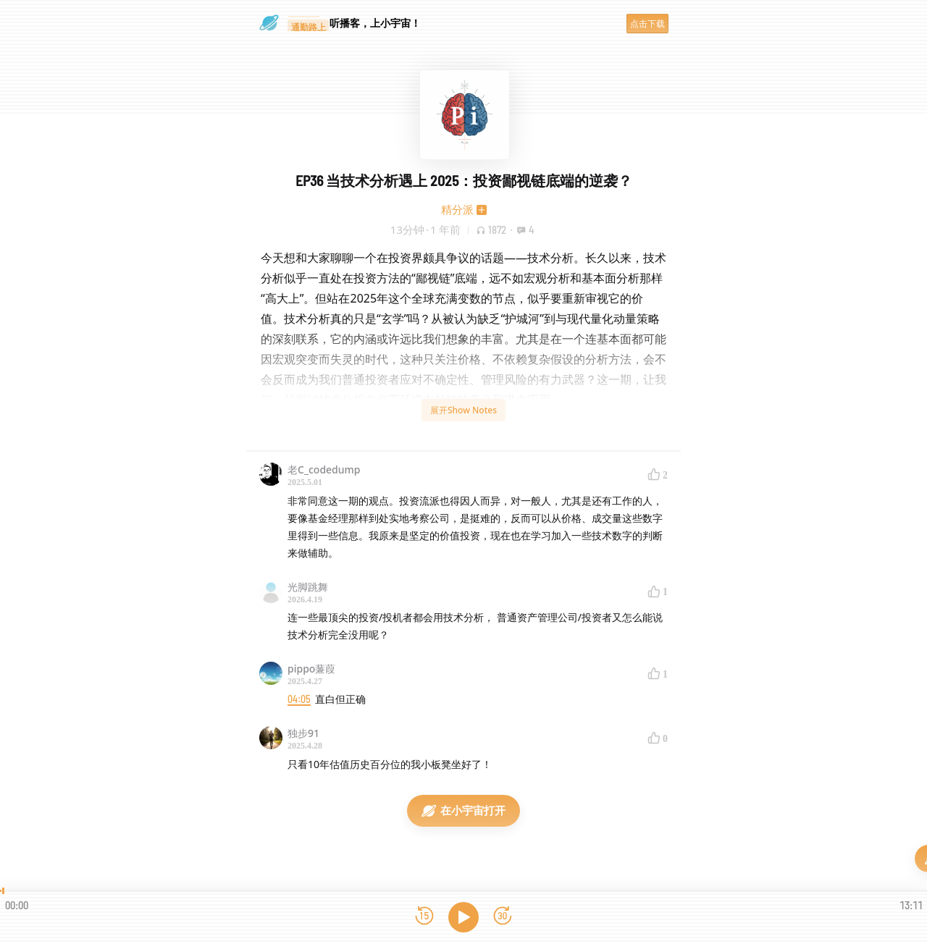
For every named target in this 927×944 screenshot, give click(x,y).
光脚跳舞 (308, 587)
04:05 (299, 699)
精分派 (457, 209)
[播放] (463, 917)
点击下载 (647, 23)
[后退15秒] (424, 916)
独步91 (303, 733)
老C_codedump (324, 469)
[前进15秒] (502, 916)
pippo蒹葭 (311, 668)
